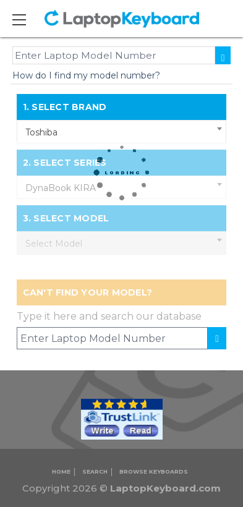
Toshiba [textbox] (41, 132)
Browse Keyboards (153, 471)
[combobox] (122, 131)
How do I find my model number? (86, 75)
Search (95, 471)
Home (61, 471)
